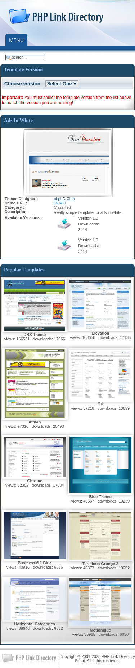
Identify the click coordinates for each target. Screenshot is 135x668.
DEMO (60, 203)
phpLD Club (64, 199)
